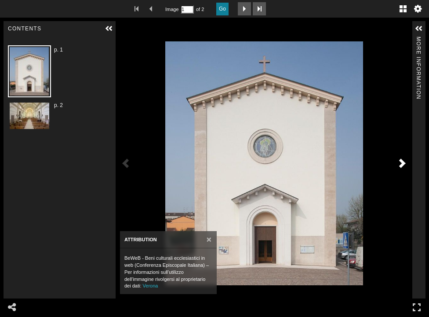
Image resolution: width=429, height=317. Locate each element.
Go (222, 9)
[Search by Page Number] (187, 9)
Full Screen (416, 307)
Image (171, 9)
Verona (150, 285)
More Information (418, 40)
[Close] (209, 239)
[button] (109, 28)
